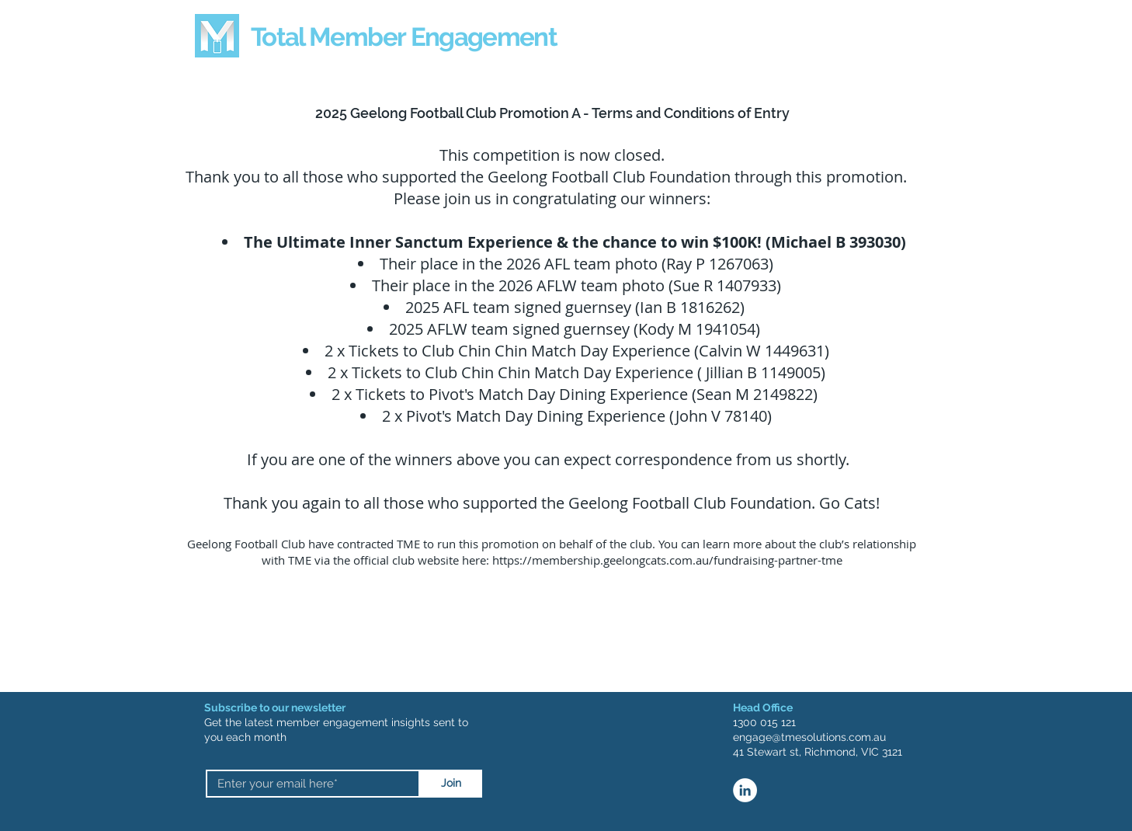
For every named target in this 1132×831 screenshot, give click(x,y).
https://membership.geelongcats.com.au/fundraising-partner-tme (667, 560)
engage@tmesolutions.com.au (809, 737)
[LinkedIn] (745, 790)
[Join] (451, 784)
